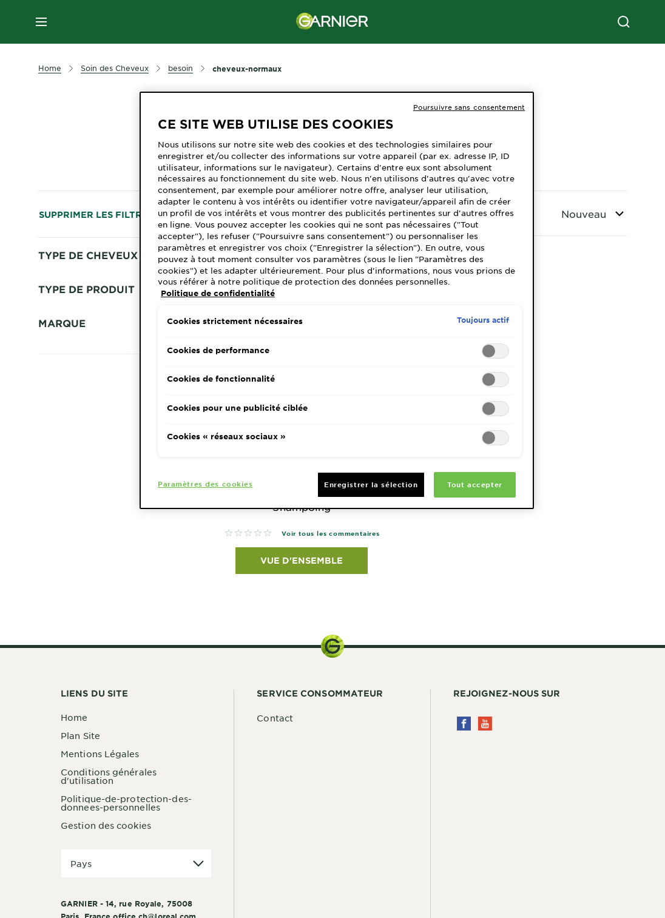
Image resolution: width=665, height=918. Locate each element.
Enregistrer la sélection (371, 484)
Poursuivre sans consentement (469, 107)
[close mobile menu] (41, 22)
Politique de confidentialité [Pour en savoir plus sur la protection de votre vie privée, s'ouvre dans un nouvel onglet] (218, 293)
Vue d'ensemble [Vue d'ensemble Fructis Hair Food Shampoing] (301, 561)
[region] (337, 300)
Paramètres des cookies (205, 483)
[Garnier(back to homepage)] (332, 22)
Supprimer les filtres (96, 214)
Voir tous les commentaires (331, 534)
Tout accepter (474, 484)
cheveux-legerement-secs (113, 362)
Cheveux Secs (79, 426)
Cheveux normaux (96, 383)
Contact (275, 719)
